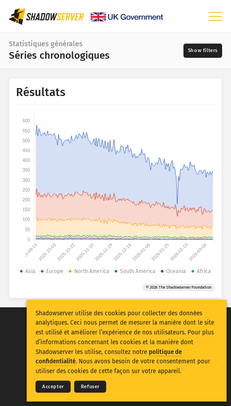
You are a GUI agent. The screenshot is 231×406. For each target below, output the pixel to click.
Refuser (90, 387)
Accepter (53, 387)
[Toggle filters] (202, 51)
